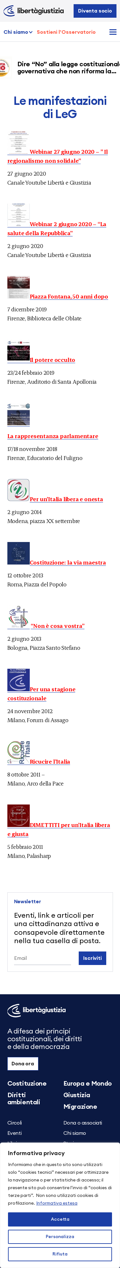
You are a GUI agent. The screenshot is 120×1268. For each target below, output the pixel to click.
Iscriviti (92, 958)
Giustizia (76, 1095)
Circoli (14, 1123)
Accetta (60, 1219)
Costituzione (27, 1083)
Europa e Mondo (87, 1083)
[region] (60, 1205)
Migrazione (80, 1107)
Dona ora (23, 1063)
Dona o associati (82, 1123)
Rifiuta (60, 1254)
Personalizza (60, 1237)
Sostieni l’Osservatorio (66, 32)
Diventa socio (95, 11)
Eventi (14, 1133)
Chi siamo (16, 32)
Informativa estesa (56, 1203)
